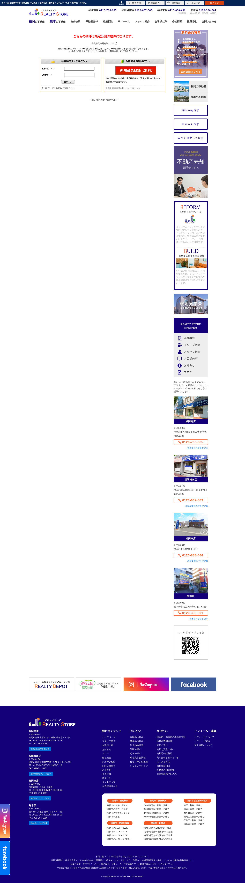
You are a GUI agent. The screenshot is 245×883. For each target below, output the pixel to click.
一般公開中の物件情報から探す (104, 100)
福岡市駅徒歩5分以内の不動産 (158, 828)
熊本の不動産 (136, 741)
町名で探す (135, 753)
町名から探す (190, 124)
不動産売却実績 (164, 741)
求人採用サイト (110, 786)
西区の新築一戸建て (193, 813)
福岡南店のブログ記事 (197, 448)
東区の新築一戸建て (193, 805)
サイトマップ (108, 782)
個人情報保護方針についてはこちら (124, 88)
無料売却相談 (163, 765)
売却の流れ (162, 745)
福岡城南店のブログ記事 (196, 506)
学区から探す (190, 110)
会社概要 (184, 338)
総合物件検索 (136, 745)
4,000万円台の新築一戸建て (156, 813)
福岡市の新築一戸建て (117, 805)
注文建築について (203, 745)
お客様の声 (186, 359)
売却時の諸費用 (164, 753)
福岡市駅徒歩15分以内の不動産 (158, 835)
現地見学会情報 (138, 757)
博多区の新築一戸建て (194, 824)
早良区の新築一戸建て (194, 820)
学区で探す (135, 749)
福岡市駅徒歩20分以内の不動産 (158, 839)
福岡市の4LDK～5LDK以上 (119, 839)
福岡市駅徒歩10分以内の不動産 (158, 831)
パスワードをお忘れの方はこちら (59, 88)
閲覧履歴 (174, 3)
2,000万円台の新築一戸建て (156, 805)
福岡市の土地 (113, 816)
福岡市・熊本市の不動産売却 (171, 737)
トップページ (108, 737)
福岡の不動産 (136, 737)
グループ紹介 (187, 345)
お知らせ (184, 365)
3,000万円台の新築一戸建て (156, 809)
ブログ (183, 372)
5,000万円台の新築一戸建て (156, 816)
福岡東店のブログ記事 (197, 561)
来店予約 (106, 770)
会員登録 (106, 774)
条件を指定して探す (191, 137)
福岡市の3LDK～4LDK (117, 835)
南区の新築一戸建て (193, 809)
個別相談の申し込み (167, 774)
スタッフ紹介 (187, 352)
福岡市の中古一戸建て (117, 809)
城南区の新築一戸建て (194, 816)
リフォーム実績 (202, 741)
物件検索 (134, 3)
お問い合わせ (108, 765)
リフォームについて (204, 737)
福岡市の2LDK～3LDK (117, 831)
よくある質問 (163, 761)
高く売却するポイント (168, 757)
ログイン (106, 778)
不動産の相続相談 (165, 770)
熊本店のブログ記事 (198, 619)
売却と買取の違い (165, 749)
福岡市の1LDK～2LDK (117, 828)
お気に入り (154, 3)
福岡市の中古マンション (118, 813)
